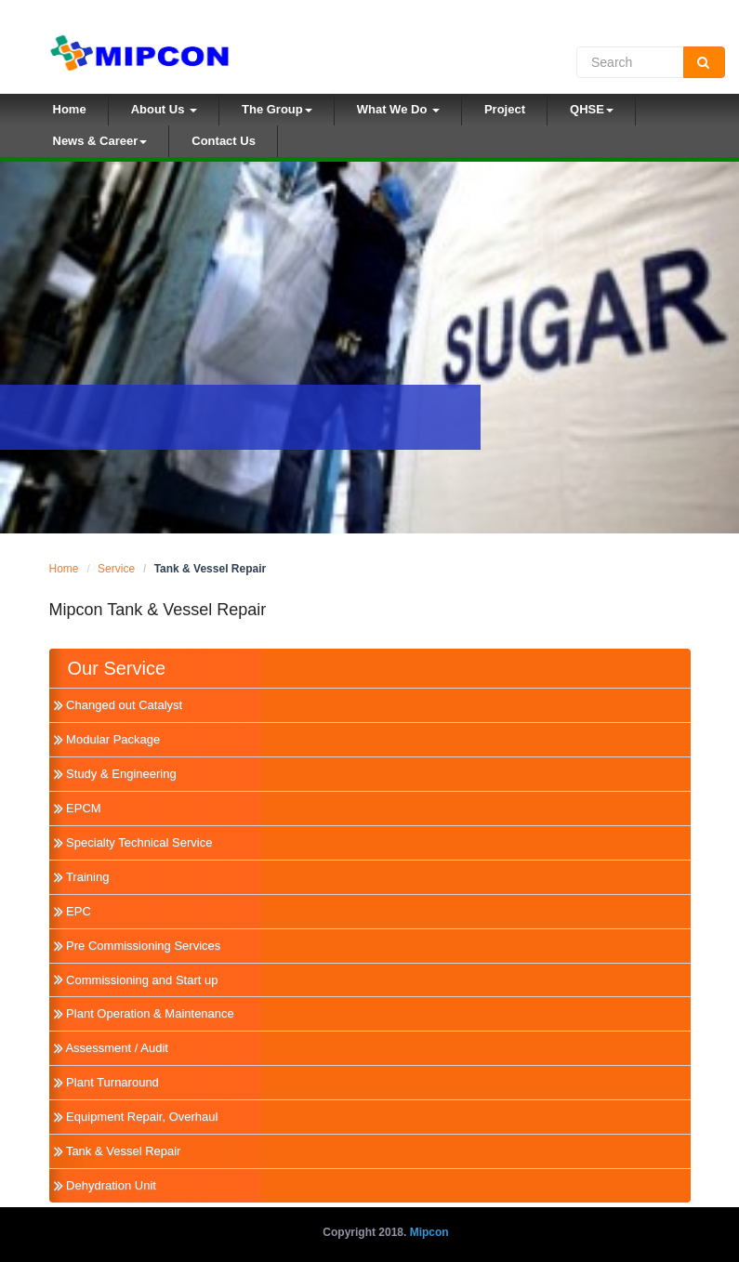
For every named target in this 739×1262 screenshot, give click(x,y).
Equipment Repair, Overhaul (136, 1117)
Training (82, 877)
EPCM (77, 808)
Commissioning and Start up (136, 980)
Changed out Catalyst (118, 705)
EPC (72, 911)
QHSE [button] (592, 109)
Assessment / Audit (111, 1048)
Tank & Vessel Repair (117, 1151)
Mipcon (429, 1232)
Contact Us (223, 141)
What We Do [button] (398, 109)
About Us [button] (164, 109)
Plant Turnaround (106, 1082)
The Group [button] (277, 109)
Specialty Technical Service (133, 842)
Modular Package (107, 739)
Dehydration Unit (105, 1185)
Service (116, 568)
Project (504, 109)
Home (81, 107)
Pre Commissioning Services (137, 946)
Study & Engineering (115, 774)
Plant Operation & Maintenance (144, 1013)
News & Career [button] (100, 141)
